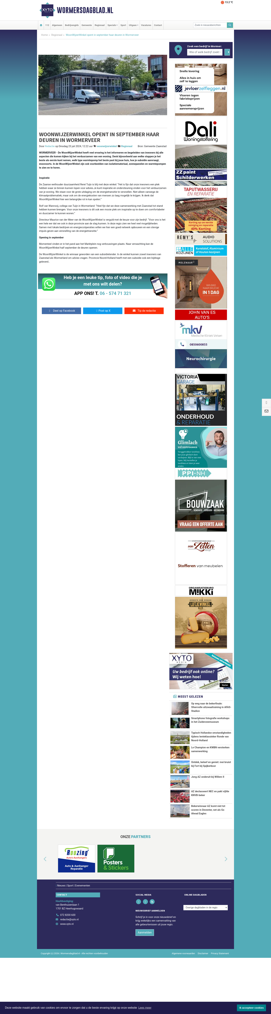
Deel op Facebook (61, 310)
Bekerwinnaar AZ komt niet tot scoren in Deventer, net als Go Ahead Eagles (208, 856)
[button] (41, 915)
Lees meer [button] (144, 1007)
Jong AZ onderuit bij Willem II (207, 817)
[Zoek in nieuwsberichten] (210, 25)
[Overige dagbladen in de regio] (205, 963)
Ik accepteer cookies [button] (251, 1007)
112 (47, 25)
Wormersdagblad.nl (85, 10)
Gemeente (87, 25)
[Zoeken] (230, 25)
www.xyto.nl (66, 980)
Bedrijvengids (72, 25)
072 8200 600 (67, 971)
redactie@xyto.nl (69, 975)
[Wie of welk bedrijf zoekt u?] (204, 52)
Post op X (102, 310)
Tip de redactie (144, 310)
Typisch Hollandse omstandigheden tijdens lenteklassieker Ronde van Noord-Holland (211, 752)
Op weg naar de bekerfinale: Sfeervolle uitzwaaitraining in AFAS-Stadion (211, 707)
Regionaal (100, 25)
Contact (158, 25)
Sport (123, 25)
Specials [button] (112, 25)
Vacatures (146, 25)
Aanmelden (145, 988)
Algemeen (57, 25)
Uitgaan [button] (133, 25)
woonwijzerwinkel (107, 146)
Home (44, 35)
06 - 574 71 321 (115, 293)
